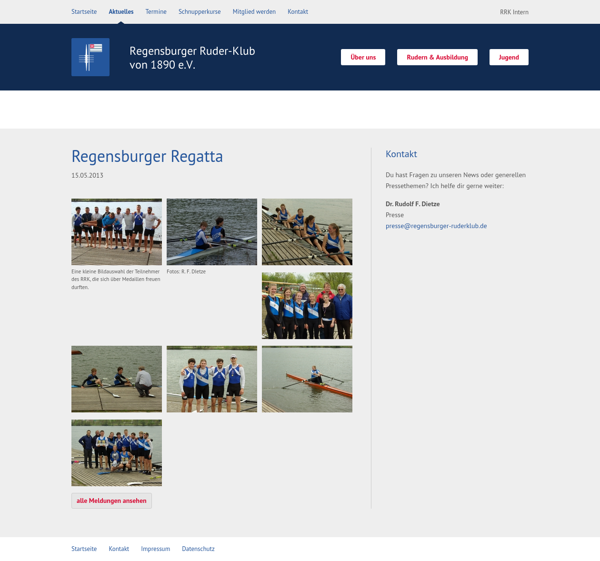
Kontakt (298, 12)
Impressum (155, 549)
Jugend (509, 57)
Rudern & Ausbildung (437, 57)
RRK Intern (514, 12)
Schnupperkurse (200, 12)
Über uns (363, 57)
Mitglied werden (254, 12)
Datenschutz (198, 549)
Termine (156, 12)
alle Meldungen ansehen (112, 500)
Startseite (84, 12)
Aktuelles (121, 12)
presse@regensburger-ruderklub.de (436, 225)
